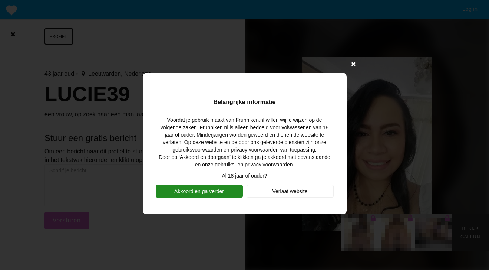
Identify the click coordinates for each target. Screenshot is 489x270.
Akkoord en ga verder (199, 191)
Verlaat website (290, 191)
